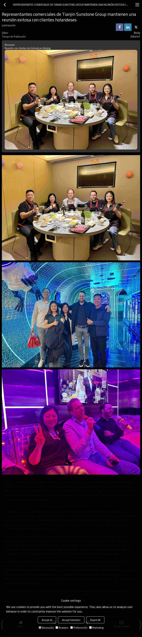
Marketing (96, 628)
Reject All (95, 620)
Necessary (46, 628)
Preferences (78, 628)
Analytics (62, 628)
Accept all (47, 620)
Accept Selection (71, 620)
